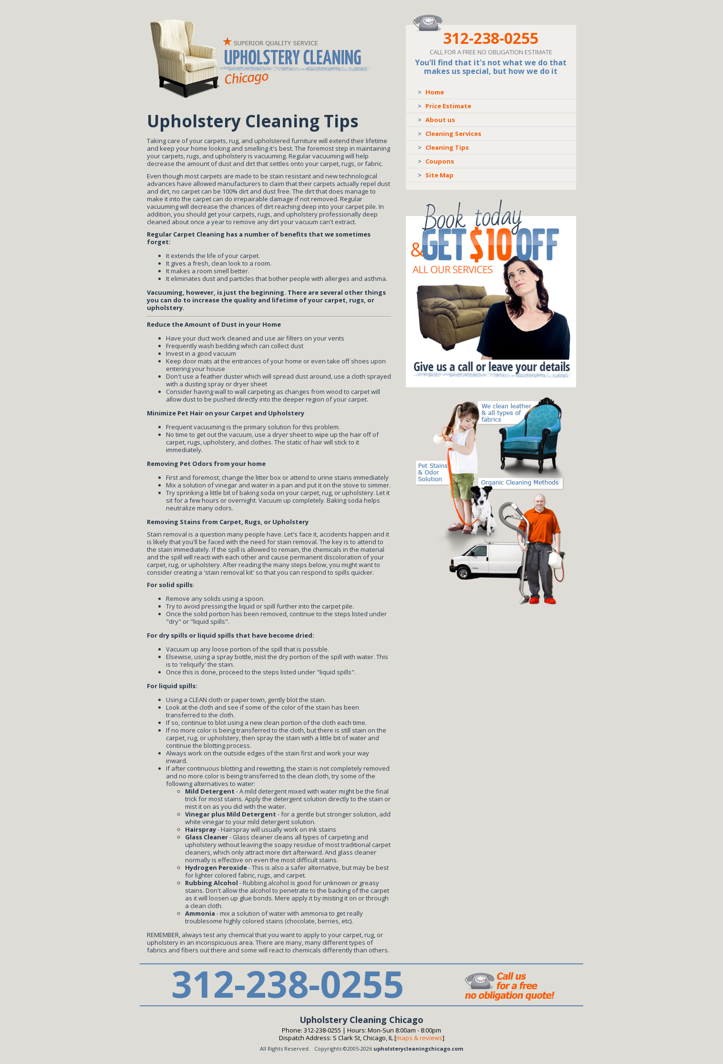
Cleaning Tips (447, 147)
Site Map (439, 175)
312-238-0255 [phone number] (490, 38)
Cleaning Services (453, 133)
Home (434, 92)
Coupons (439, 161)
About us (440, 119)
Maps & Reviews (419, 1037)
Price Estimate (448, 106)
